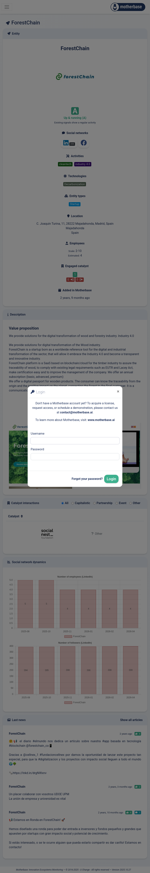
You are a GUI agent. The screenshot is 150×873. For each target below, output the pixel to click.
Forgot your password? (87, 479)
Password (37, 449)
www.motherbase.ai (101, 420)
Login (111, 479)
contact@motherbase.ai (76, 412)
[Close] (118, 391)
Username (38, 433)
